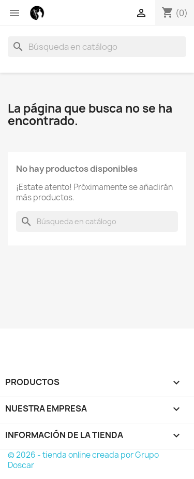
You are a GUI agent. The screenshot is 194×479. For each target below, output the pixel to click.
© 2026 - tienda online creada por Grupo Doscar (83, 460)
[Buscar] (97, 46)
